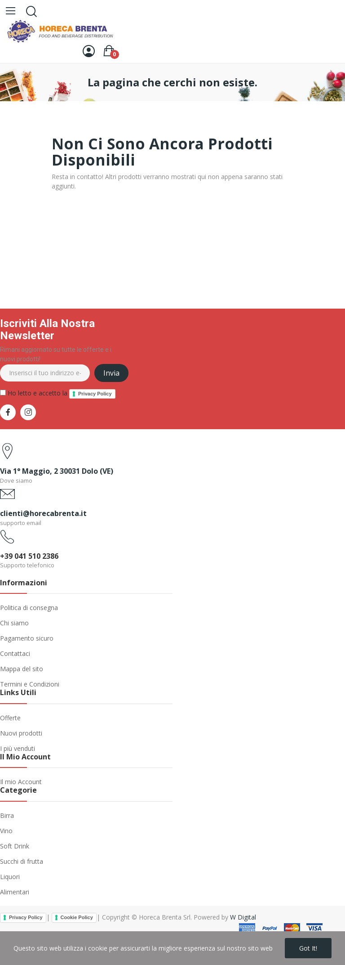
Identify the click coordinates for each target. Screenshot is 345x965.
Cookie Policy (77, 917)
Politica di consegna (29, 607)
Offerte (10, 718)
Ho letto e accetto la (57, 394)
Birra (7, 815)
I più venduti (17, 748)
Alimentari (14, 892)
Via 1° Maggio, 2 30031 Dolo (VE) (56, 471)
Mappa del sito (21, 668)
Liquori (10, 876)
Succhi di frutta (21, 861)
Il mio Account (21, 781)
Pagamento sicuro (26, 638)
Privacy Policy (95, 393)
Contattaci (15, 653)
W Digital (243, 917)
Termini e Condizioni (29, 684)
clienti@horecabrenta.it (43, 513)
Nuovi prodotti (21, 733)
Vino (6, 830)
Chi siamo (14, 623)
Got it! (308, 948)
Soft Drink (14, 846)
